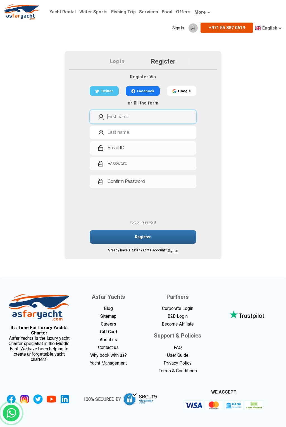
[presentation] (132, 203)
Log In (117, 61)
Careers (108, 324)
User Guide (178, 355)
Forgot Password (143, 222)
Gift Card (108, 331)
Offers (183, 11)
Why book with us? (108, 355)
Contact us (108, 347)
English (266, 28)
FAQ (178, 347)
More (200, 12)
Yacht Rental (62, 11)
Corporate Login (177, 308)
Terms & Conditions (178, 370)
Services (148, 11)
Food (167, 11)
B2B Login (178, 316)
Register (163, 61)
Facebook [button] (142, 91)
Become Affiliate (178, 324)
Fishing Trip (123, 11)
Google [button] (181, 91)
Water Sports (93, 11)
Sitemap (108, 316)
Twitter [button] (104, 91)
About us (108, 339)
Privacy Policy (178, 363)
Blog (108, 308)
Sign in (173, 250)
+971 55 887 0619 (227, 27)
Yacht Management (108, 363)
